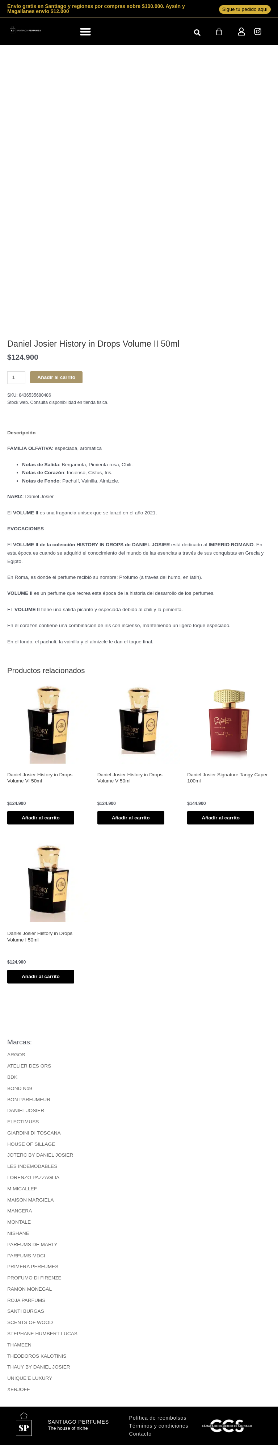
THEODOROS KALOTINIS (36, 1356)
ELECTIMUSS (23, 1121)
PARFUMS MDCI (26, 1255)
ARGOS (16, 1054)
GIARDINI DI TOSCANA (34, 1133)
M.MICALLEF (22, 1188)
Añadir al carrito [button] (41, 817)
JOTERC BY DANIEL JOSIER (40, 1155)
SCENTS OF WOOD (30, 1322)
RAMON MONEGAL (29, 1289)
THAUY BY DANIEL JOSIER (38, 1367)
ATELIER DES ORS (29, 1066)
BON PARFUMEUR (28, 1099)
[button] (85, 31)
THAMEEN (19, 1345)
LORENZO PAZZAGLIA (33, 1177)
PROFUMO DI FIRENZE (34, 1278)
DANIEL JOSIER (25, 1110)
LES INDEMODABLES (32, 1166)
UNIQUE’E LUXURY (29, 1378)
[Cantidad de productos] (16, 377)
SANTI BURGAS (25, 1311)
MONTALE (19, 1222)
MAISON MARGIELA (30, 1200)
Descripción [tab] (21, 432)
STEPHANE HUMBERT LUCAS (42, 1333)
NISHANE (18, 1233)
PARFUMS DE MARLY (32, 1244)
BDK (12, 1077)
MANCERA (19, 1211)
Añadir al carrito (56, 377)
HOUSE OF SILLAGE (31, 1144)
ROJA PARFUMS (26, 1300)
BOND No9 (19, 1088)
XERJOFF (18, 1389)
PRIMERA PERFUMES (32, 1266)
